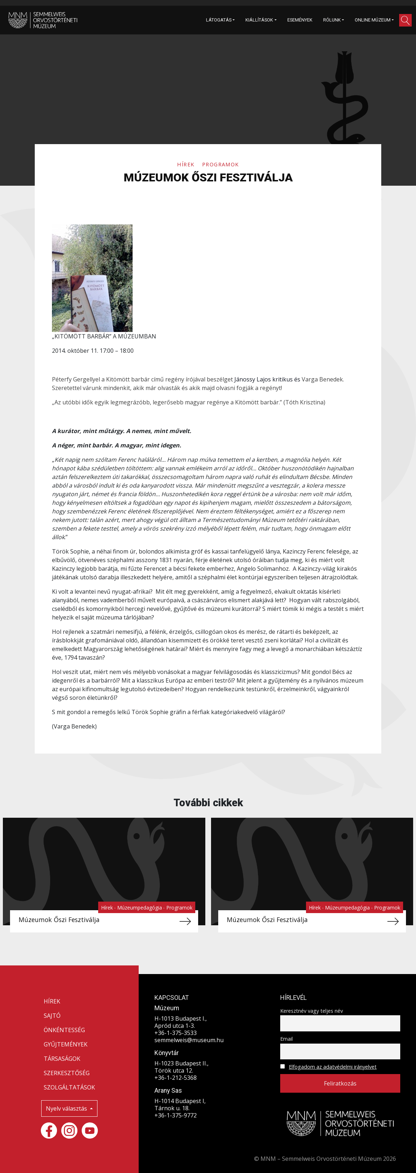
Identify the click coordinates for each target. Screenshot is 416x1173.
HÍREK (52, 1001)
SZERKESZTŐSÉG (67, 1073)
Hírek (186, 164)
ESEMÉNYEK (299, 20)
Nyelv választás (67, 1108)
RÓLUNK (332, 20)
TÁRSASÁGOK (62, 1059)
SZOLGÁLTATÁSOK (69, 1087)
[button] (405, 20)
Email (286, 1038)
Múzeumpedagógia (140, 907)
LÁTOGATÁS (218, 20)
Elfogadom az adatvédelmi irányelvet (333, 1066)
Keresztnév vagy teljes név (311, 1010)
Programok (220, 164)
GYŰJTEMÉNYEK (65, 1044)
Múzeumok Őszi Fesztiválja (59, 919)
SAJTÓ (52, 1016)
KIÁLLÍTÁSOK (259, 20)
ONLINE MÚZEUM (373, 20)
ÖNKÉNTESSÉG (64, 1030)
